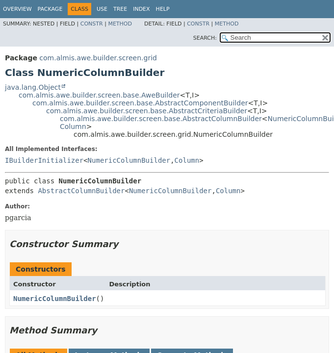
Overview (17, 9)
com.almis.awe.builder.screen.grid (98, 58)
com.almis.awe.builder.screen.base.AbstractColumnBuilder (161, 119)
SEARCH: (205, 38)
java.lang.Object (33, 87)
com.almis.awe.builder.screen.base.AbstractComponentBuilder (140, 103)
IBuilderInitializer (44, 160)
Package (50, 9)
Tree (120, 9)
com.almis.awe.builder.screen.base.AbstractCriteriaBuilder (146, 111)
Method (120, 24)
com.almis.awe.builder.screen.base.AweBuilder (99, 95)
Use (102, 9)
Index (141, 9)
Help (163, 9)
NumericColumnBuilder (129, 160)
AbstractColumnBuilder (81, 191)
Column (73, 126)
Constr (91, 24)
